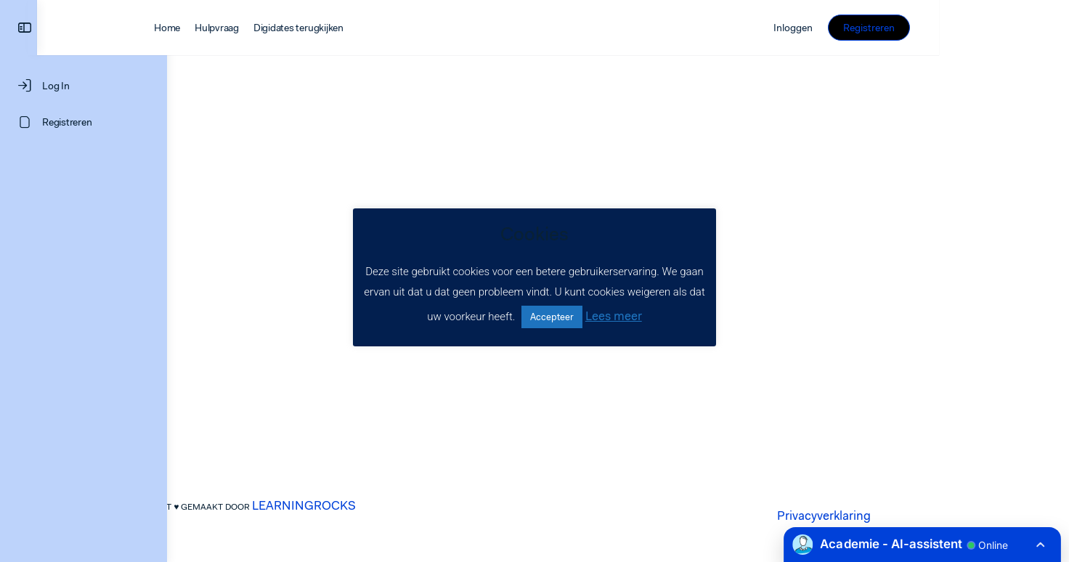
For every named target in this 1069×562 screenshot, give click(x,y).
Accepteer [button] (552, 317)
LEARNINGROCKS (369, 505)
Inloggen (923, 27)
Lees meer (613, 316)
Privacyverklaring (889, 516)
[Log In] (83, 85)
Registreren (999, 27)
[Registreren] (83, 122)
